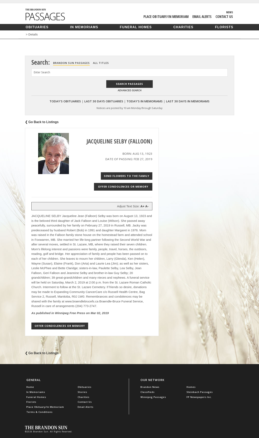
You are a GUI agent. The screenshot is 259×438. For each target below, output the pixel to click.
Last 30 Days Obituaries (103, 101)
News (229, 12)
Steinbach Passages (200, 391)
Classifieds (147, 391)
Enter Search (42, 72)
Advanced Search (129, 90)
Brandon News (149, 386)
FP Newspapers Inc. (199, 397)
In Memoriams (84, 27)
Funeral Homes (136, 27)
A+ (142, 206)
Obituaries (37, 27)
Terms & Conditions (39, 411)
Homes (191, 386)
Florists (224, 27)
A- (147, 206)
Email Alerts (202, 16)
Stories (82, 391)
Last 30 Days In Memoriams (187, 101)
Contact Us (224, 16)
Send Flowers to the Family (126, 176)
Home (30, 386)
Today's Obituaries (65, 101)
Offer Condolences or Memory (123, 186)
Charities (183, 27)
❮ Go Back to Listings (42, 122)
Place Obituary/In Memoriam (166, 16)
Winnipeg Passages (153, 397)
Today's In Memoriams (145, 101)
